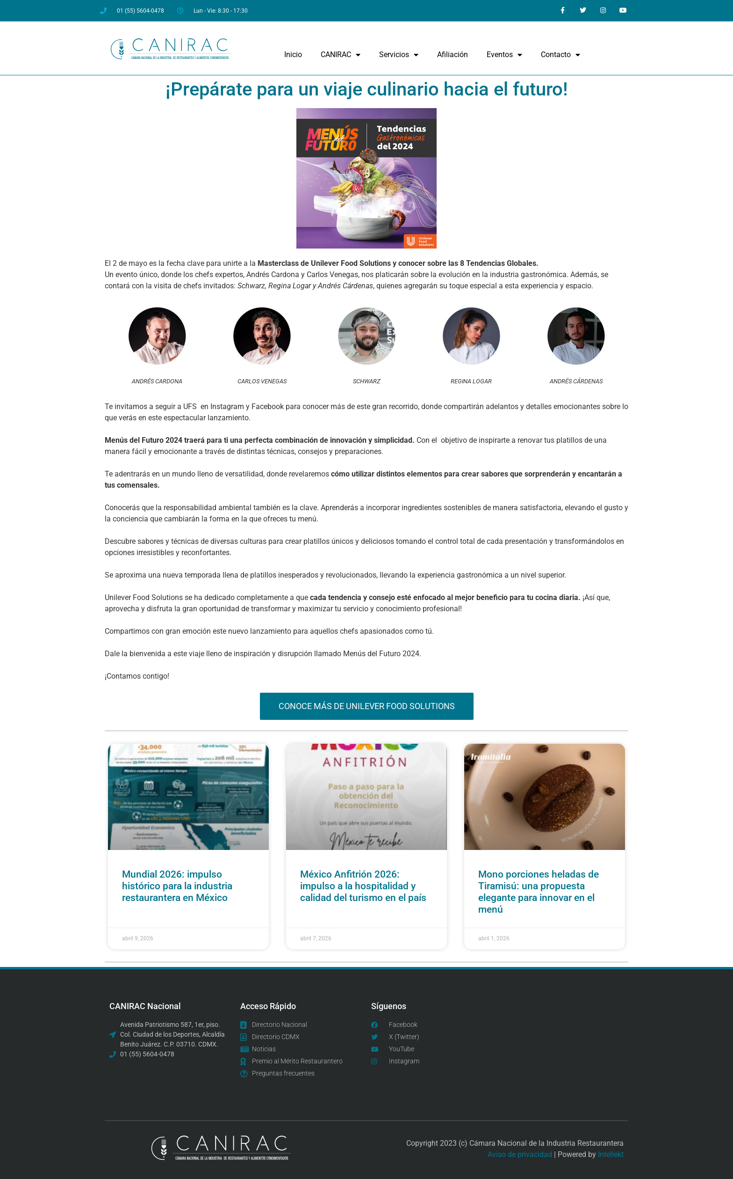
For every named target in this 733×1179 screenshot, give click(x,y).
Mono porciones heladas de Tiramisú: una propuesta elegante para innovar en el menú (538, 892)
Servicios (398, 54)
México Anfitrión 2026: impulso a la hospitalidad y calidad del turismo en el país (363, 886)
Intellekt (611, 1154)
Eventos (504, 54)
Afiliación (452, 54)
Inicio (293, 54)
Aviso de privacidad (520, 1154)
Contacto (560, 54)
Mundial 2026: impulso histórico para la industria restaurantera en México (177, 886)
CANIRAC (340, 54)
